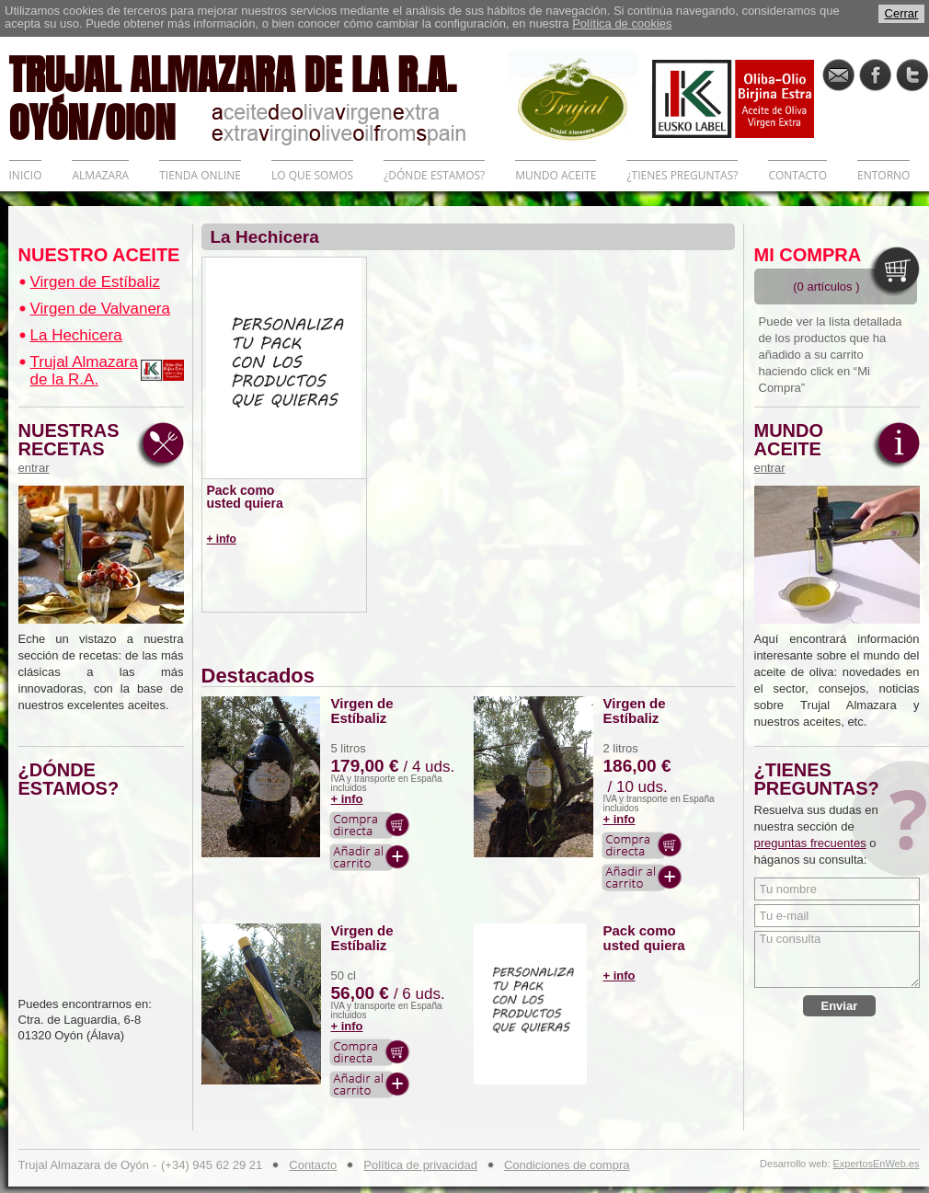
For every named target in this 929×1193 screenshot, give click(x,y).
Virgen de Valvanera (100, 308)
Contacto (313, 1165)
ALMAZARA (100, 175)
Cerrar (902, 13)
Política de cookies (621, 23)
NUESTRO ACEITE (99, 255)
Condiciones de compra (567, 1165)
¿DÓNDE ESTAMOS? (434, 175)
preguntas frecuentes (810, 843)
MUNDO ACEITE (555, 175)
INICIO (25, 175)
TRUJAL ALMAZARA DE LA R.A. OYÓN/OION (258, 97)
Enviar (839, 1006)
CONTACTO (797, 175)
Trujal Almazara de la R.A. (84, 370)
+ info (221, 539)
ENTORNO (883, 175)
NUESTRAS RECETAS (73, 448)
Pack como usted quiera (245, 497)
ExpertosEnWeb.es (876, 1164)
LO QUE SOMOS (312, 175)
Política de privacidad (420, 1165)
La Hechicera (76, 335)
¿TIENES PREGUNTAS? (682, 175)
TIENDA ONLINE (200, 175)
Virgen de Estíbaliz (95, 282)
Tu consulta (837, 959)
